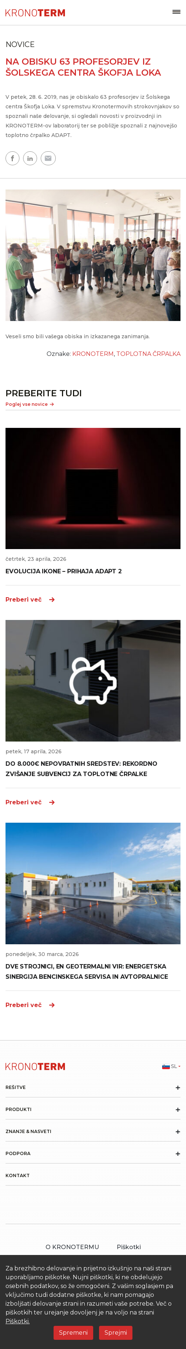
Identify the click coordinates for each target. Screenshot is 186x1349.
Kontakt (18, 1175)
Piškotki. (18, 1321)
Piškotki (129, 1247)
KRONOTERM (93, 353)
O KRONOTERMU (72, 1247)
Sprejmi (116, 1332)
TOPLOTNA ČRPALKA (148, 353)
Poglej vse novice (30, 404)
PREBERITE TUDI (44, 393)
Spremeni (73, 1332)
